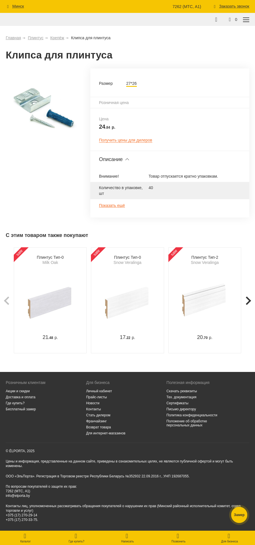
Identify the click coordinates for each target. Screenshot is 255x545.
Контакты (93, 409)
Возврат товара (98, 427)
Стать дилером (98, 415)
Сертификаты (177, 403)
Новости (92, 403)
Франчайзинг (96, 421)
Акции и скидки (18, 391)
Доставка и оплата (21, 397)
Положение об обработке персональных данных (186, 423)
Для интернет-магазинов (105, 433)
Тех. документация (181, 397)
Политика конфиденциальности (191, 415)
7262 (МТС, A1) (186, 6)
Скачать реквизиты (181, 391)
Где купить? (15, 403)
